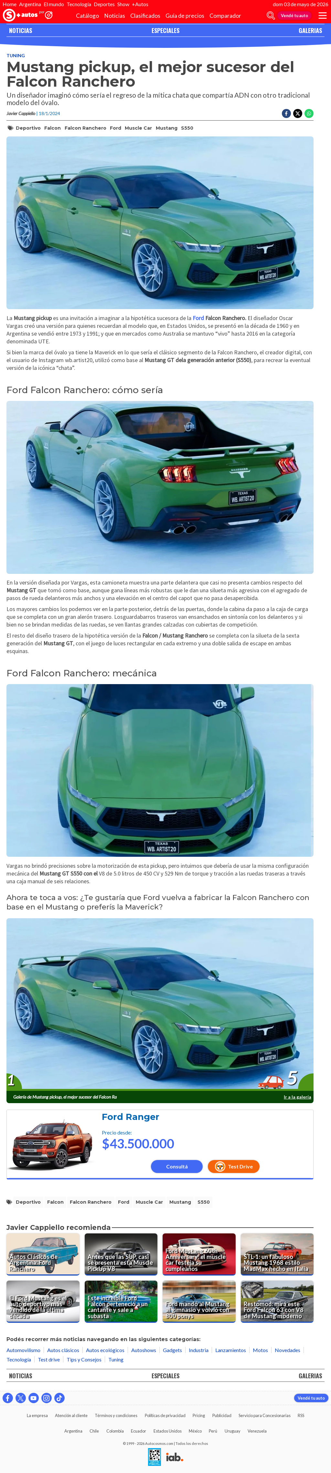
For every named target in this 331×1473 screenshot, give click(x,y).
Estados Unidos (168, 1431)
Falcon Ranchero (85, 128)
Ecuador (138, 1431)
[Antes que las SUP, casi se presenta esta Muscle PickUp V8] (121, 1254)
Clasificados (145, 15)
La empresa (37, 1415)
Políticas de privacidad (165, 1415)
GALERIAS (310, 30)
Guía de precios (185, 15)
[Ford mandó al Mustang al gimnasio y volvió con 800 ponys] (199, 1302)
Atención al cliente (71, 1415)
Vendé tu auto (294, 15)
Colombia (115, 1431)
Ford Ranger (130, 1117)
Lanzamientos (230, 1350)
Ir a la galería (297, 1097)
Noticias (114, 15)
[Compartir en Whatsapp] (309, 113)
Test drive (49, 1359)
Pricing (199, 1415)
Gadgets (172, 1350)
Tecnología (79, 4)
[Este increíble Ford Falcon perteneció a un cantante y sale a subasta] (121, 1302)
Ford (115, 128)
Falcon (52, 128)
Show (123, 4)
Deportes (104, 4)
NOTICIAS (20, 30)
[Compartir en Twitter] (297, 113)
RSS (301, 1415)
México (195, 1431)
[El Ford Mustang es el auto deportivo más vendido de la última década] (43, 1302)
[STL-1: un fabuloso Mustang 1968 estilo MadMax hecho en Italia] (277, 1254)
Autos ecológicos (105, 1350)
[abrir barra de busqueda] (271, 15)
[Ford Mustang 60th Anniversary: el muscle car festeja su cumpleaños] (199, 1254)
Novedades (287, 1350)
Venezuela (257, 1431)
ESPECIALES (165, 30)
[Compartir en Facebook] (286, 113)
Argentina (30, 4)
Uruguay (232, 1431)
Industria (198, 1350)
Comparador (225, 15)
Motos (260, 1350)
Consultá (177, 1166)
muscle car (138, 128)
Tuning (15, 55)
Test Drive (234, 1166)
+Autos (140, 4)
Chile (94, 1431)
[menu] (322, 15)
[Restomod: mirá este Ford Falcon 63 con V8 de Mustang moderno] (277, 1302)
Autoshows (143, 1350)
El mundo (54, 4)
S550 (187, 128)
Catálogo (87, 15)
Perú (213, 1431)
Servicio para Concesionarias (265, 1415)
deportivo (28, 128)
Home (9, 4)
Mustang (166, 128)
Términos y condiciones (116, 1415)
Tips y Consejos (84, 1359)
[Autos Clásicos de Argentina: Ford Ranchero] (43, 1254)
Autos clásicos (63, 1350)
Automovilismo (23, 1350)
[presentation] (160, 1004)
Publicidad (221, 1415)
